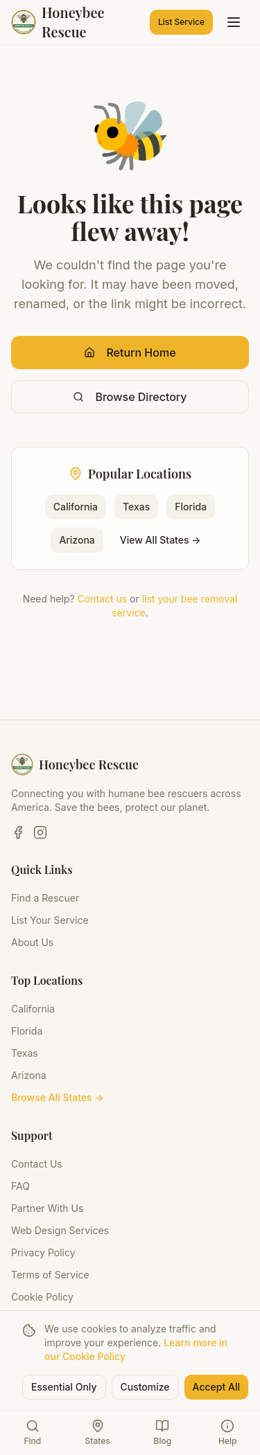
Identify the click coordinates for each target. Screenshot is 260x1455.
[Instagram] (40, 832)
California (75, 506)
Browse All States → (57, 1097)
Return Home (129, 352)
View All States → (160, 540)
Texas (136, 506)
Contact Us (36, 1164)
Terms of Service (50, 1274)
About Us (32, 942)
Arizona (76, 540)
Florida (191, 506)
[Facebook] (18, 832)
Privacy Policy (43, 1252)
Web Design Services (60, 1230)
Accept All (216, 1387)
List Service (181, 22)
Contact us (103, 599)
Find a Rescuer (45, 898)
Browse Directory (130, 397)
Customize (145, 1387)
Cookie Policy (42, 1297)
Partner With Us (47, 1208)
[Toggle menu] (233, 22)
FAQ (20, 1186)
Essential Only (64, 1387)
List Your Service (50, 920)
